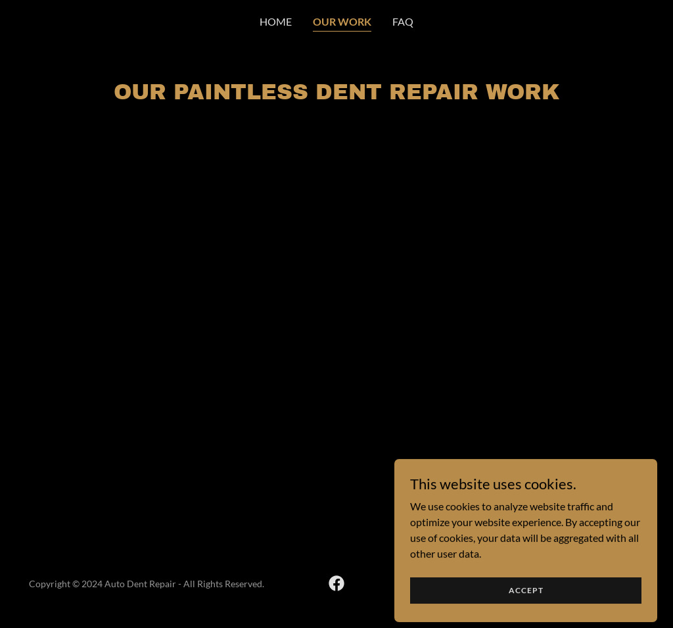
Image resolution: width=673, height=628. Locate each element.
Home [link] (276, 21)
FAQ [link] (402, 21)
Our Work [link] (342, 21)
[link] (336, 583)
